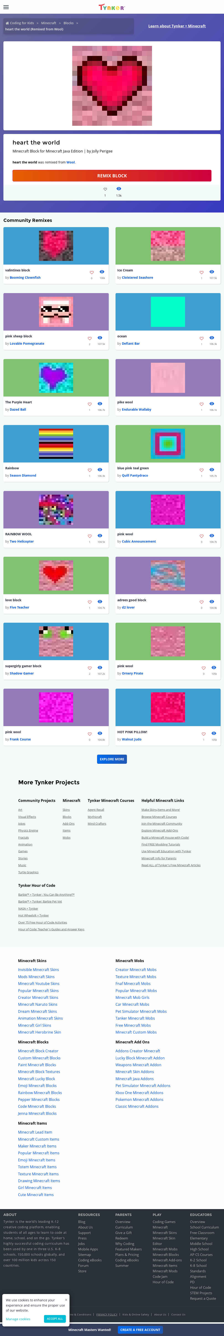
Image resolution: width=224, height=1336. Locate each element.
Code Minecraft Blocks (37, 1108)
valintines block (17, 270)
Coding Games (164, 1223)
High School (199, 1250)
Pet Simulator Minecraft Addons (143, 1087)
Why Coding (124, 1245)
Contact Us (178, 1316)
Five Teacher (19, 608)
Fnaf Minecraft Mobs (133, 985)
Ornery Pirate (132, 674)
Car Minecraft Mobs (132, 1005)
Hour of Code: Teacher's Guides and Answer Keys (51, 931)
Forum (83, 1267)
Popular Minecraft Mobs (136, 992)
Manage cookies (18, 1319)
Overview (122, 1223)
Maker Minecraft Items (37, 1147)
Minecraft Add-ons (167, 1261)
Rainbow (12, 469)
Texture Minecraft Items (38, 1175)
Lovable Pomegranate (27, 344)
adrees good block (131, 601)
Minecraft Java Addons (135, 1080)
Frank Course (20, 741)
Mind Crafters (97, 825)
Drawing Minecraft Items (39, 1182)
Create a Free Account (140, 1330)
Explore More (112, 761)
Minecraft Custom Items (38, 1140)
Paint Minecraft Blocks (37, 1066)
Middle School (201, 1245)
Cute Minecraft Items (36, 1196)
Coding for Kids (22, 23)
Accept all (55, 1319)
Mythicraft (95, 818)
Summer (122, 1267)
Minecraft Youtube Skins (38, 985)
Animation (25, 846)
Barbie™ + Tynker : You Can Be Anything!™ (46, 896)
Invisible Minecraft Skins (38, 971)
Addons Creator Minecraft (138, 1052)
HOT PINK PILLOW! (132, 733)
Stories (23, 860)
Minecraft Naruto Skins (37, 1005)
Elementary (199, 1239)
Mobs (66, 839)
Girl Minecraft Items (35, 1189)
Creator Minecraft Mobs (136, 971)
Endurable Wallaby (136, 410)
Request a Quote (203, 1300)
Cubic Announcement (139, 542)
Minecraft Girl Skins (34, 1026)
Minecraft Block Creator (38, 1052)
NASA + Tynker (28, 910)
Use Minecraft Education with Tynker (166, 853)
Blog (81, 1223)
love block (13, 601)
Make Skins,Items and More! (161, 811)
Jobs (81, 1245)
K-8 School (198, 1267)
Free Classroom (202, 1234)
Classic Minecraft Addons (137, 1108)
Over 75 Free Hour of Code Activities (42, 924)
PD (192, 1283)
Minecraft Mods (165, 1272)
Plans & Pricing (127, 1256)
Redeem (121, 1239)
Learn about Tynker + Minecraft (177, 26)
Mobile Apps (88, 1250)
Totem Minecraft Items (37, 1168)
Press (82, 1239)
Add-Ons (69, 825)
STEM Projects (201, 1294)
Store (82, 1272)
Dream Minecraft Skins (37, 1013)
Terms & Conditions (78, 1316)
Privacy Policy (106, 1316)
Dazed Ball (18, 410)
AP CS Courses (201, 1256)
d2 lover (128, 608)
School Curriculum (204, 1228)
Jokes (21, 825)
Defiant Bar (131, 344)
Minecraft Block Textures (39, 1073)
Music (22, 867)
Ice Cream (125, 270)
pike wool (125, 403)
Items (66, 832)
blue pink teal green (133, 469)
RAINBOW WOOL (18, 535)
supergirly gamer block (23, 667)
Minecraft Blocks (166, 1256)
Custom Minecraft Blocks (39, 1059)
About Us (85, 1228)
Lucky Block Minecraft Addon (140, 1059)
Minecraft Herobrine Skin (39, 1033)
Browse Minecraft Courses (159, 818)
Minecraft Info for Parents (159, 860)
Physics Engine (28, 832)
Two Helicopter (22, 542)
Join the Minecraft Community (162, 825)
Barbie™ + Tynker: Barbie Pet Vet (40, 903)
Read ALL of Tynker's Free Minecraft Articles (171, 867)
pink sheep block (18, 336)
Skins (66, 811)
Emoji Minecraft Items (36, 1161)
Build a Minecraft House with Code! (165, 839)
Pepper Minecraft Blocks (39, 1101)
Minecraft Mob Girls (132, 999)
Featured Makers (128, 1250)
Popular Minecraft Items (38, 1154)
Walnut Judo (132, 741)
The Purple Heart (18, 403)
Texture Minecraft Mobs (136, 978)
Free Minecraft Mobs (133, 1026)
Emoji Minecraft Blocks (37, 1087)
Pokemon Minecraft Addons (139, 1101)
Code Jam (160, 1278)
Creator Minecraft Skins (38, 999)
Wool (71, 162)
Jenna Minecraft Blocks (37, 1115)
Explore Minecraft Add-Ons (160, 832)
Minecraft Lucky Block (36, 1080)
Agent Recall (96, 811)
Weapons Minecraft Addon (138, 1066)
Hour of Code (163, 1283)
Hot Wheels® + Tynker (33, 917)
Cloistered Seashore (137, 278)
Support (84, 1234)
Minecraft (48, 23)
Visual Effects (27, 818)
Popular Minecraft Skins (38, 992)
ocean (122, 336)
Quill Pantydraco (135, 476)
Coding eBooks (90, 1261)
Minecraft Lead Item (35, 1133)
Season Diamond (23, 476)
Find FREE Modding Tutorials (161, 846)
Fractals (23, 839)
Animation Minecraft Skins (40, 1019)
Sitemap (84, 1256)
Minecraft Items (165, 1267)
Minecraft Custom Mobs (136, 1033)
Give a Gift (123, 1234)
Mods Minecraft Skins (36, 978)
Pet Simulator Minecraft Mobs (141, 1013)
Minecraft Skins (165, 1234)
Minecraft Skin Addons (135, 1073)
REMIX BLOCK (112, 175)
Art (20, 811)
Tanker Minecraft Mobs (135, 1019)
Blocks (69, 23)
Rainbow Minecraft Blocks (40, 1094)
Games (23, 853)
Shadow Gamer (22, 674)
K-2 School (198, 1261)
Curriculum (124, 1228)
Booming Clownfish (25, 278)
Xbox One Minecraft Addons (139, 1094)
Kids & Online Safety (136, 1316)
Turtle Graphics (28, 874)
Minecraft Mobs (165, 1250)
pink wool (125, 535)
